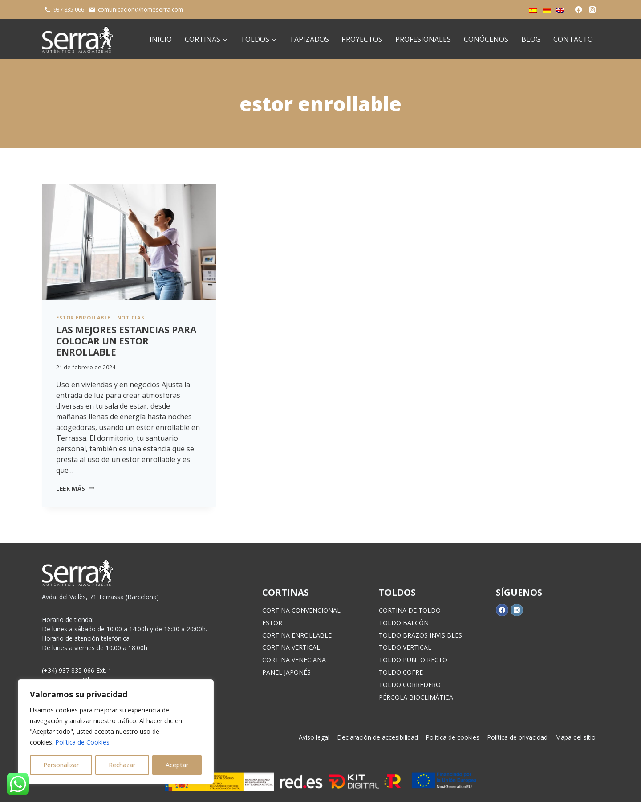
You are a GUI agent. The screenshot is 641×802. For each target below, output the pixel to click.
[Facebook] (579, 9)
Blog (530, 39)
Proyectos (361, 39)
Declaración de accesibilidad (377, 737)
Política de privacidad (517, 737)
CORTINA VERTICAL (291, 647)
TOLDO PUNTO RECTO (413, 659)
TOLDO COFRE (401, 672)
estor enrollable (83, 317)
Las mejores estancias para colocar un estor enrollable (126, 340)
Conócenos (486, 39)
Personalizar (61, 765)
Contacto (573, 39)
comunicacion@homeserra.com (140, 9)
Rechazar (122, 765)
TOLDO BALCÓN (404, 622)
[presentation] (129, 242)
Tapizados (309, 39)
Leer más (75, 488)
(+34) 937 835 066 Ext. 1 (77, 670)
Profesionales (423, 39)
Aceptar (177, 765)
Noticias (130, 317)
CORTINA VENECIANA (294, 659)
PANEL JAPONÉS (286, 672)
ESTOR (272, 622)
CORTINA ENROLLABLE (297, 635)
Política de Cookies (83, 742)
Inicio (161, 39)
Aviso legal (314, 737)
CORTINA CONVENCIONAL (301, 610)
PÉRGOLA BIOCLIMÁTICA (416, 697)
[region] (116, 732)
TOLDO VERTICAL (405, 647)
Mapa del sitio (575, 737)
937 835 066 (68, 9)
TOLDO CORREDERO (410, 684)
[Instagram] (592, 9)
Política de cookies (452, 737)
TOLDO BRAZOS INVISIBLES (420, 635)
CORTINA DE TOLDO (410, 610)
